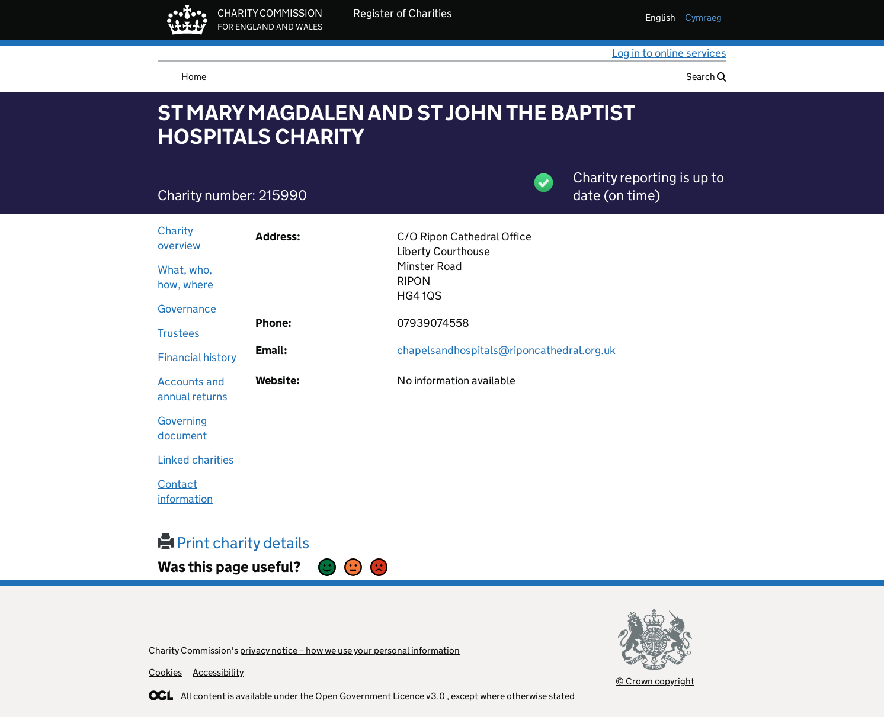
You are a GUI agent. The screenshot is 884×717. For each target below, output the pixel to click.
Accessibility (218, 672)
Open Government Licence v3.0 (380, 696)
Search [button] (706, 76)
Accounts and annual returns (193, 389)
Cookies (165, 672)
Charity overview (179, 238)
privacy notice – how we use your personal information (350, 650)
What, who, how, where (185, 277)
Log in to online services (669, 53)
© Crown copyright (655, 681)
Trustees (179, 333)
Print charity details (233, 542)
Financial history (197, 357)
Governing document (182, 428)
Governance (187, 309)
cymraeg (703, 17)
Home (193, 76)
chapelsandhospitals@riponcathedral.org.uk (506, 350)
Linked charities (196, 460)
